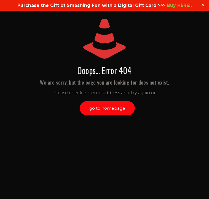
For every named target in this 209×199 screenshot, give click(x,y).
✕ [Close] (203, 5)
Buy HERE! (179, 5)
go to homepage (107, 108)
